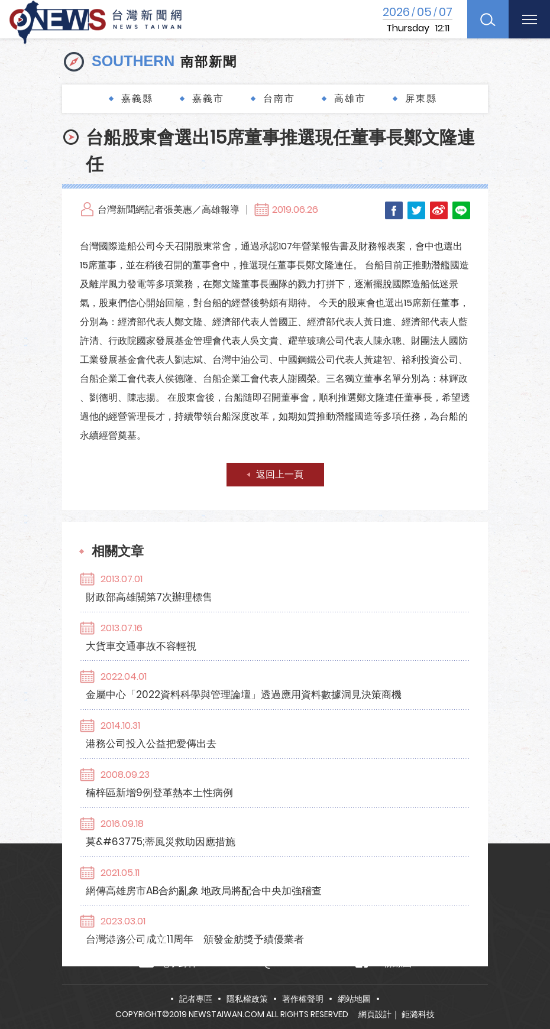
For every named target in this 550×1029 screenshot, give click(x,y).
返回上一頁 (279, 474)
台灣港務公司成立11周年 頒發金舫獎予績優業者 (260, 792)
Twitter (416, 210)
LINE (461, 210)
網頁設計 (375, 1014)
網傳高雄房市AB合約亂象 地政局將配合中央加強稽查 (269, 762)
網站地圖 (354, 999)
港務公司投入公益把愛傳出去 (216, 670)
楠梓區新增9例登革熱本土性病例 (224, 700)
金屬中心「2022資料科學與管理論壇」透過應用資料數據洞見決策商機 (309, 639)
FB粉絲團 (383, 962)
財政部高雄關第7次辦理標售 (214, 578)
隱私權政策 (247, 999)
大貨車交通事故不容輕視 (206, 609)
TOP (524, 985)
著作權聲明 (302, 999)
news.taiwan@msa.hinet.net (272, 963)
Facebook (394, 210)
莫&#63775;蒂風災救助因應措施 (225, 731)
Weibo (439, 210)
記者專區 (195, 999)
